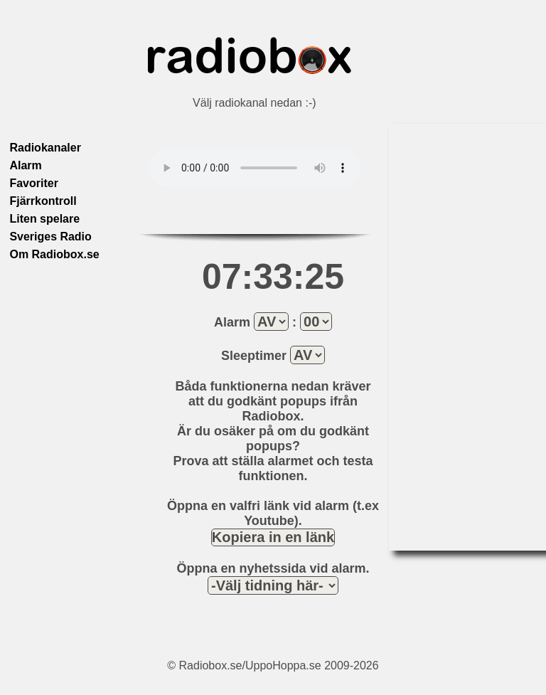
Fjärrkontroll (42, 201)
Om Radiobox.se (54, 254)
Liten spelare (44, 219)
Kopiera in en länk (273, 537)
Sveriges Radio (50, 236)
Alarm (25, 165)
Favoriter (33, 183)
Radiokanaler (44, 148)
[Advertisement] (446, 337)
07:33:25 (273, 277)
